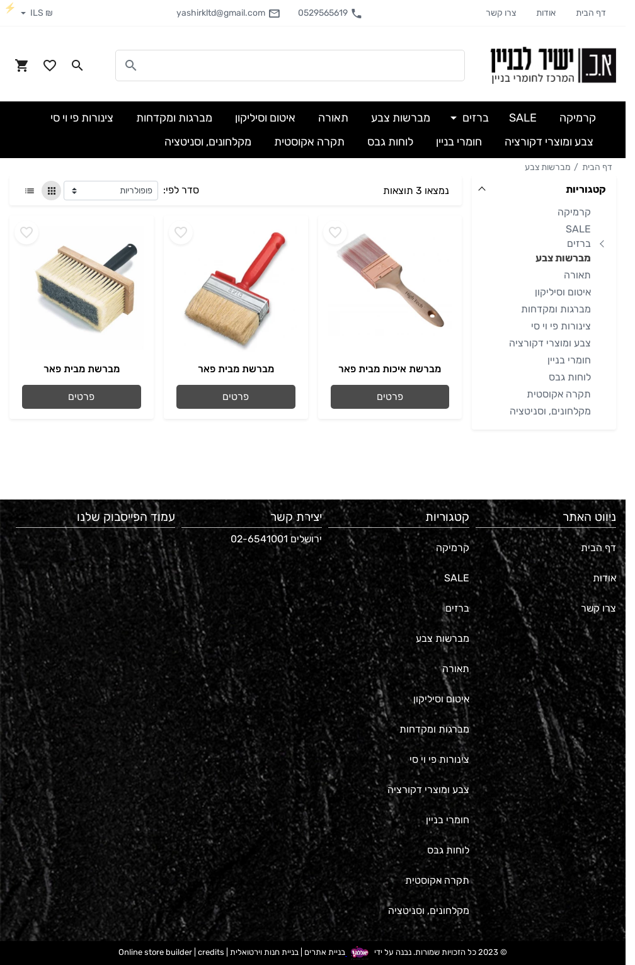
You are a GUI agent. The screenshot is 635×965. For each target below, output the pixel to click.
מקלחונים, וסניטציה (550, 411)
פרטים (390, 397)
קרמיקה (574, 212)
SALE (578, 229)
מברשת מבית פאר (236, 369)
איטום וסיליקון (563, 292)
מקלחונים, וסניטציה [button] (207, 142)
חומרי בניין (569, 360)
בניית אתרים (324, 952)
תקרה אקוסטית (559, 394)
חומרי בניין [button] (459, 142)
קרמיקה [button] (577, 118)
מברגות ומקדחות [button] (174, 118)
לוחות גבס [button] (390, 142)
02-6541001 (259, 539)
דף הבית (591, 13)
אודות (546, 13)
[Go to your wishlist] (49, 65)
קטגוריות (586, 189)
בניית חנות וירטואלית (264, 952)
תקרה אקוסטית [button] (309, 142)
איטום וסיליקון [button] (265, 118)
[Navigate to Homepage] (553, 65)
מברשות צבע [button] (400, 118)
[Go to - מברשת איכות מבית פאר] (390, 289)
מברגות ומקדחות (556, 309)
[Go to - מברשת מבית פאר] (236, 289)
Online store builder (155, 952)
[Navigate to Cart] (22, 65)
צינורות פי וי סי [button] (81, 118)
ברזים (579, 243)
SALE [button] (523, 118)
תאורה (577, 275)
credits (211, 952)
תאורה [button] (333, 118)
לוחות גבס (570, 377)
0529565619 (330, 13)
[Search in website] (77, 65)
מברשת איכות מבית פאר (389, 369)
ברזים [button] (474, 118)
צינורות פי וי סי (561, 326)
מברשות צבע (548, 167)
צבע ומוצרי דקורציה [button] (549, 142)
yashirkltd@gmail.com (228, 13)
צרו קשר (501, 13)
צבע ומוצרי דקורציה (550, 343)
